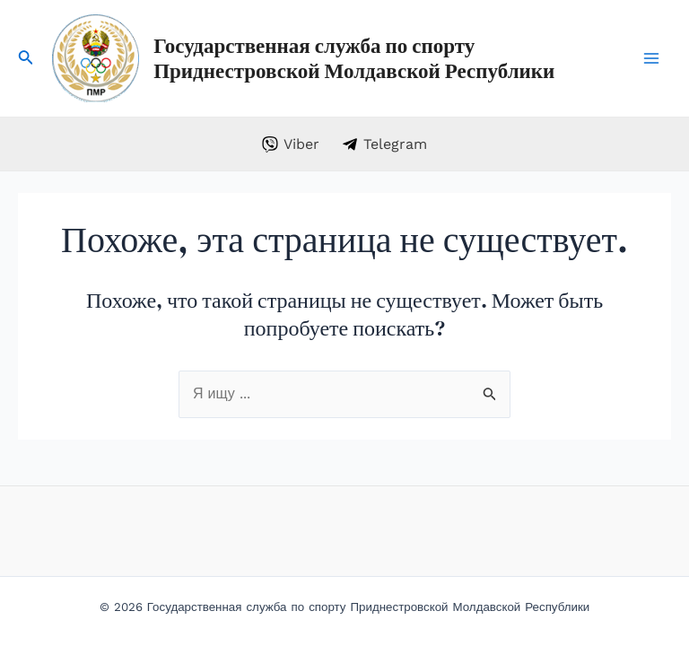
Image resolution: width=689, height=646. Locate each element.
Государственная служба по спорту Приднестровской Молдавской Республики (353, 58)
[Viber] (291, 144)
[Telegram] (384, 144)
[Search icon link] (26, 60)
